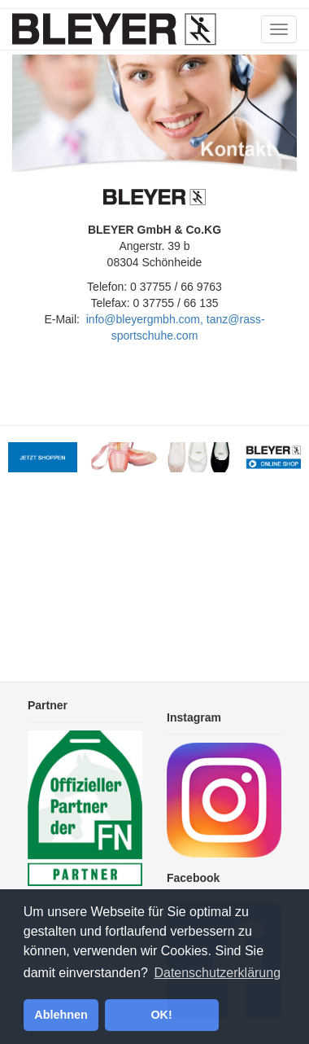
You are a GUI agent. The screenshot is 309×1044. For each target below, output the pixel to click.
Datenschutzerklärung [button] (217, 973)
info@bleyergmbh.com (143, 319)
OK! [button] (161, 1014)
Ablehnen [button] (61, 1014)
